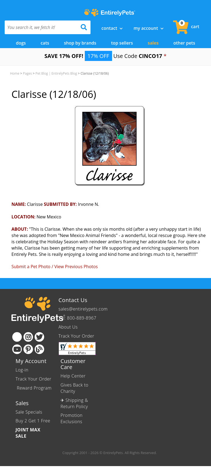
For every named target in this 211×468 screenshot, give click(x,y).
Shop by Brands (80, 43)
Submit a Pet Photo (30, 267)
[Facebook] (17, 337)
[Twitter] (39, 337)
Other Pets (184, 43)
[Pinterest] (28, 349)
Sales (153, 43)
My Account (149, 28)
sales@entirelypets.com (83, 309)
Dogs (21, 43)
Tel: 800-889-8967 (78, 318)
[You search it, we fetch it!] (41, 27)
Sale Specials (29, 412)
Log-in (22, 370)
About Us (68, 327)
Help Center (73, 376)
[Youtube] (17, 349)
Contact (112, 28)
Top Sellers (122, 43)
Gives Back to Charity (74, 388)
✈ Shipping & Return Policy (74, 403)
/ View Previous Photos (75, 267)
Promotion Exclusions (72, 418)
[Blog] (39, 349)
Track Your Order (76, 336)
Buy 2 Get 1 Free (33, 421)
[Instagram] (28, 337)
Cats (45, 43)
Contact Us (73, 300)
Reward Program (34, 388)
